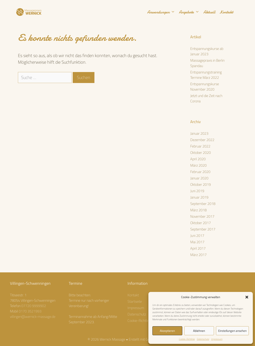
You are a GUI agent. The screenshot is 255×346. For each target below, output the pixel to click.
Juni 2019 (197, 191)
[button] (247, 297)
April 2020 (198, 159)
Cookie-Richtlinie (187, 339)
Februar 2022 (200, 146)
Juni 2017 (197, 235)
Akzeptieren (167, 330)
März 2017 (198, 254)
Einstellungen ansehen (232, 330)
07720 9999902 (33, 305)
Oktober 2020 (200, 152)
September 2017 (202, 229)
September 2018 (202, 203)
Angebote (190, 12)
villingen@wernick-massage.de (32, 316)
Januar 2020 (199, 178)
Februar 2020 (200, 171)
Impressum (217, 339)
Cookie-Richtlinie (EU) (143, 320)
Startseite (135, 301)
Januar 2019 (199, 197)
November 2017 (202, 216)
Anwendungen (162, 12)
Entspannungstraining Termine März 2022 (206, 74)
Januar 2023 (199, 133)
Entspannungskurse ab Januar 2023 (206, 51)
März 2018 (198, 210)
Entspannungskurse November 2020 (204, 86)
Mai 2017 (197, 242)
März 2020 (198, 165)
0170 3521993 (30, 311)
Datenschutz (203, 339)
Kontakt (226, 12)
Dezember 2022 (202, 139)
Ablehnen (199, 330)
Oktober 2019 (200, 184)
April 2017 (198, 248)
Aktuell (209, 12)
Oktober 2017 (200, 222)
